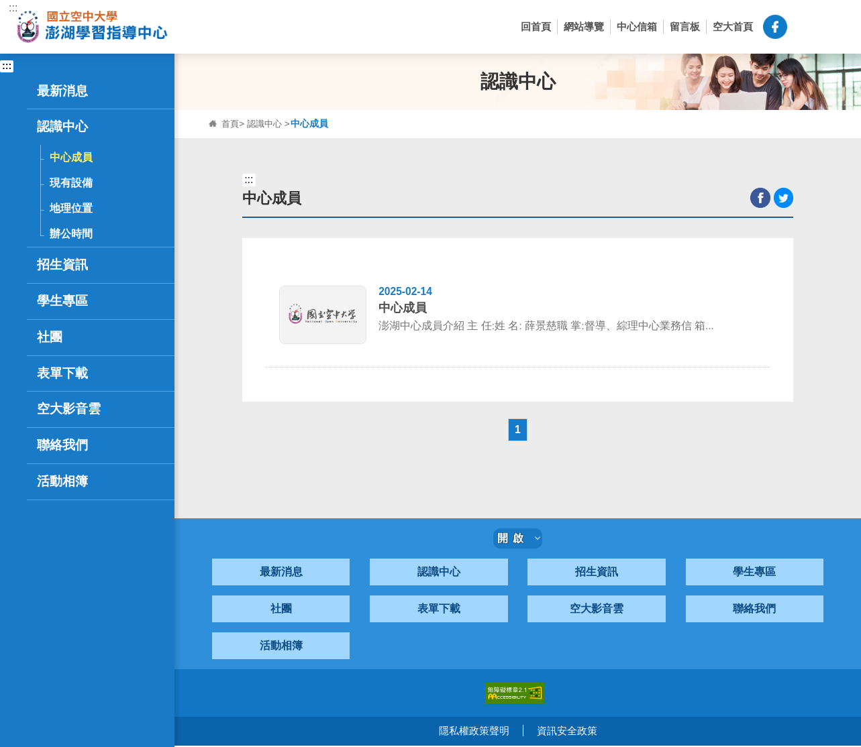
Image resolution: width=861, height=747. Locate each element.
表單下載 (438, 610)
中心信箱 (637, 26)
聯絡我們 (754, 610)
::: (13, 7)
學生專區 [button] (75, 301)
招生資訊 (596, 573)
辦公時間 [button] (71, 233)
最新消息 (281, 573)
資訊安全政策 (567, 732)
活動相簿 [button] (62, 481)
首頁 (230, 124)
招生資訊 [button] (75, 264)
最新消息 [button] (75, 91)
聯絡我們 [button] (75, 445)
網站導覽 (584, 26)
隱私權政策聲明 (474, 732)
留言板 (685, 26)
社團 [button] (75, 337)
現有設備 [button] (71, 182)
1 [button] (518, 431)
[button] (803, 27)
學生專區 (754, 573)
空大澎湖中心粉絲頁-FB (775, 27)
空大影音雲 (596, 610)
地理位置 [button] (71, 208)
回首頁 (536, 26)
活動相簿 (281, 647)
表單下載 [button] (62, 373)
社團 (281, 610)
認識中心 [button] (75, 126)
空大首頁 (733, 26)
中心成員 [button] (71, 157)
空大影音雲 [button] (69, 409)
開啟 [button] (518, 540)
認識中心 (267, 124)
